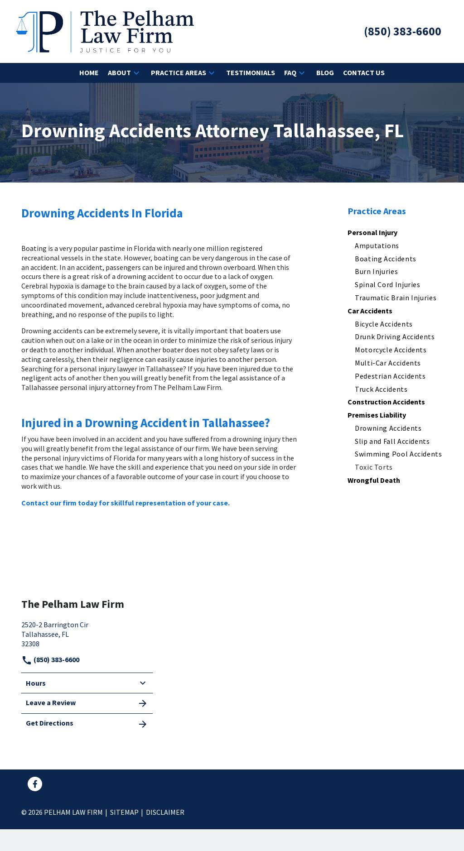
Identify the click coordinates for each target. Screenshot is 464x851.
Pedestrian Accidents (390, 375)
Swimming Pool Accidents (398, 453)
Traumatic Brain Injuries (395, 297)
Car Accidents (370, 310)
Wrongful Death (374, 480)
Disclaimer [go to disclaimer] (165, 812)
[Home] (89, 72)
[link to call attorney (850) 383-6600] (403, 31)
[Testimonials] (250, 72)
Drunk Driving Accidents (395, 336)
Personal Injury (372, 232)
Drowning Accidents (388, 428)
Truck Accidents (381, 389)
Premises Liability (377, 414)
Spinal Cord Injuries (387, 284)
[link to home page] (105, 30)
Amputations (377, 245)
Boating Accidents (385, 258)
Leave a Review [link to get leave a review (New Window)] (87, 703)
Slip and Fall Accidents (392, 441)
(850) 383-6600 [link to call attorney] (50, 659)
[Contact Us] (364, 72)
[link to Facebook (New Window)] (35, 784)
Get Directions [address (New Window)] (87, 723)
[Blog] (325, 72)
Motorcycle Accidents (391, 349)
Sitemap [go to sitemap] (124, 812)
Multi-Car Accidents (388, 362)
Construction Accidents (386, 401)
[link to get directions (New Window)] (87, 633)
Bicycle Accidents (384, 323)
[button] (136, 72)
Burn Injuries (376, 271)
